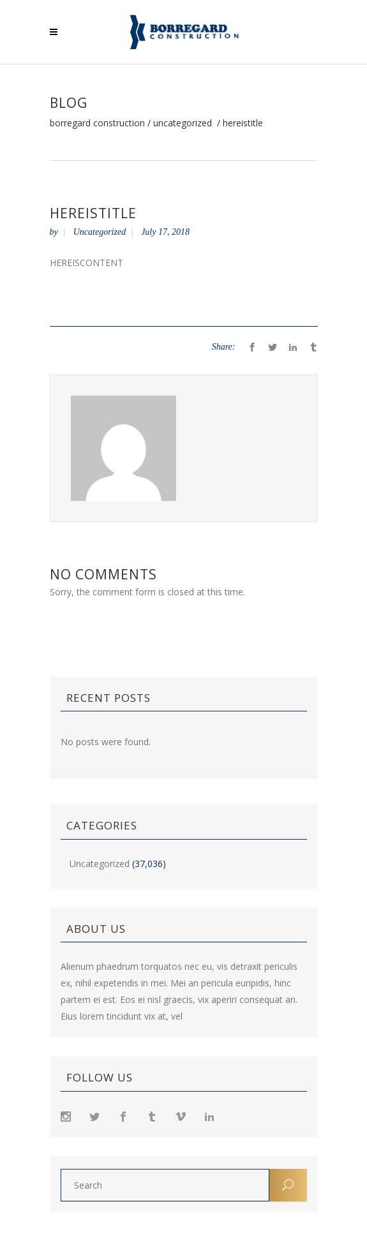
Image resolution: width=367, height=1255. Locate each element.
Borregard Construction (97, 123)
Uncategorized (182, 123)
